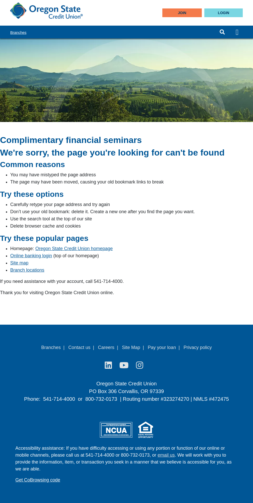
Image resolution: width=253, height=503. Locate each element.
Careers (106, 347)
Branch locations (27, 270)
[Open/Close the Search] (222, 32)
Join (182, 13)
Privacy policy (198, 347)
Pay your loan (162, 347)
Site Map (131, 347)
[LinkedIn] (109, 365)
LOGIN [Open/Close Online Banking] (223, 13)
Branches (18, 32)
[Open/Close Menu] (237, 32)
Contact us (79, 347)
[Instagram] (139, 365)
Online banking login (31, 255)
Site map (19, 262)
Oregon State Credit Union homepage (74, 248)
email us (166, 455)
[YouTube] (125, 365)
